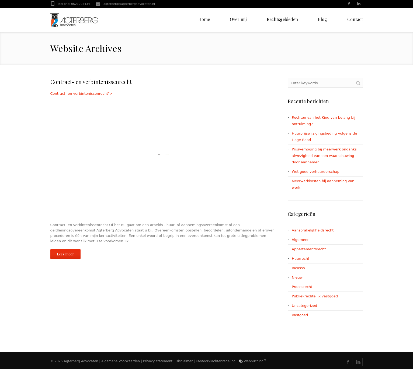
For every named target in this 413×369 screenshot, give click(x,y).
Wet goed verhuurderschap (315, 172)
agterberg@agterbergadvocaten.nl (129, 4)
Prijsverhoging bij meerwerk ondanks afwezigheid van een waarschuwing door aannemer (324, 155)
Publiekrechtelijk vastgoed (315, 296)
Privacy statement (157, 361)
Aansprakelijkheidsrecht (313, 230)
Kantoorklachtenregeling (215, 361)
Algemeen (301, 240)
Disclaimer (184, 361)
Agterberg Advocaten (81, 361)
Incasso (298, 268)
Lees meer (65, 254)
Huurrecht (300, 258)
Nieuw (297, 277)
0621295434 (80, 4)
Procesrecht (302, 287)
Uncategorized (304, 306)
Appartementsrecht (309, 249)
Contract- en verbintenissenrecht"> (163, 154)
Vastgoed (300, 315)
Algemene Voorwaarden (120, 361)
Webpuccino (252, 361)
